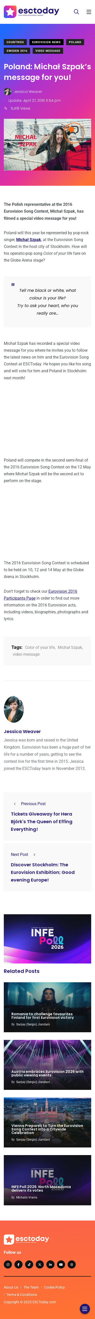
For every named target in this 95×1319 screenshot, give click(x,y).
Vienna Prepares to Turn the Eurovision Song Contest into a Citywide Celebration (47, 1129)
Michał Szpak (70, 647)
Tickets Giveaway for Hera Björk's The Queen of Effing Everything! (41, 821)
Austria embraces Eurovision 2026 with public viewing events (47, 1073)
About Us (11, 1287)
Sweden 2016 (17, 51)
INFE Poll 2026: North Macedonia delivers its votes (41, 1189)
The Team (31, 1287)
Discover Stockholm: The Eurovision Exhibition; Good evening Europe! (43, 872)
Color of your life (40, 647)
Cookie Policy (54, 1287)
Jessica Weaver (22, 731)
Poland (75, 42)
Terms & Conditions (22, 1295)
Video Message (47, 51)
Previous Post (28, 803)
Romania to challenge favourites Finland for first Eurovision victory (42, 1015)
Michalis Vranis (26, 1197)
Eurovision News (46, 42)
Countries (15, 42)
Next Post (24, 854)
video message (26, 654)
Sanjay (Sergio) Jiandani (33, 1024)
